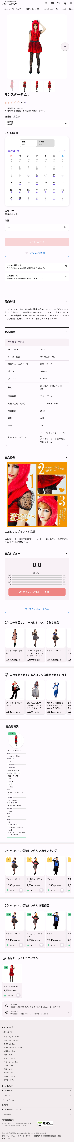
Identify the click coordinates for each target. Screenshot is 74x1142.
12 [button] (37, 175)
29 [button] (37, 159)
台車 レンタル (8, 1069)
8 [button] (62, 167)
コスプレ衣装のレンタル (51, 9)
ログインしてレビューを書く (37, 592)
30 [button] (45, 159)
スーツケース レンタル (11, 1040)
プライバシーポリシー (9, 1136)
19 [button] (37, 182)
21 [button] (54, 182)
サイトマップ (6, 1139)
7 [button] (54, 167)
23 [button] (11, 190)
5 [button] (37, 167)
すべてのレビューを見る (37, 608)
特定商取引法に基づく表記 (52, 1136)
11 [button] (28, 175)
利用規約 (37, 1136)
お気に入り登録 (37, 253)
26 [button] (11, 159)
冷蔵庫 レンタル (9, 1076)
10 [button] (20, 175)
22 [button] (62, 182)
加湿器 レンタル (9, 1051)
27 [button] (20, 159)
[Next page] (65, 151)
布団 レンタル (8, 1055)
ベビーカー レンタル (11, 1062)
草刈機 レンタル (9, 1072)
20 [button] (45, 182)
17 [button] (20, 182)
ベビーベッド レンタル (11, 1037)
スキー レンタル (9, 1065)
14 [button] (54, 175)
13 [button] (45, 175)
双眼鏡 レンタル (9, 1080)
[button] (64, 3)
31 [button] (54, 159)
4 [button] (28, 167)
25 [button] (28, 190)
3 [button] (19, 167)
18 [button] (28, 182)
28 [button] (28, 159)
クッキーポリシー (26, 1136)
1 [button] (62, 159)
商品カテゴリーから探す (33, 9)
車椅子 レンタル (9, 1044)
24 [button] (20, 190)
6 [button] (45, 167)
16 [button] (11, 182)
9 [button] (11, 175)
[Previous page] (59, 151)
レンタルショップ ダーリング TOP (13, 9)
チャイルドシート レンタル (13, 1047)
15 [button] (62, 175)
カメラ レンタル (9, 1058)
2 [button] (11, 167)
